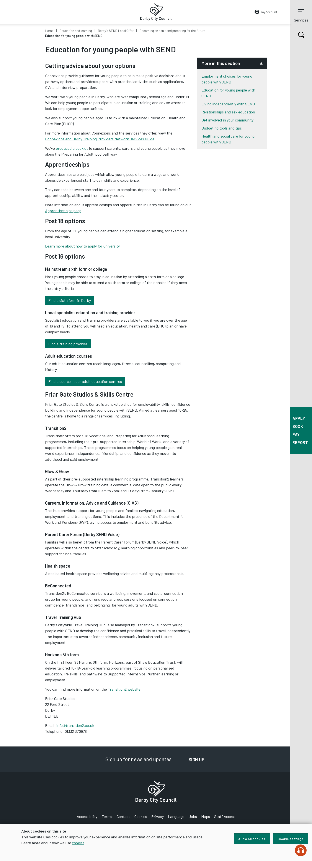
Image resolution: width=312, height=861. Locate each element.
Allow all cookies (251, 839)
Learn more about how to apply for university (82, 246)
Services (301, 15)
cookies (78, 842)
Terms (107, 816)
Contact (123, 816)
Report (300, 442)
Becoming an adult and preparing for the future (172, 31)
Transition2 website (124, 689)
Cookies (140, 816)
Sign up (200, 759)
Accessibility (87, 816)
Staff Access (224, 816)
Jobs (193, 816)
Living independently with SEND (228, 103)
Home (49, 31)
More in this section (220, 63)
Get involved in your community (227, 120)
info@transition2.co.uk (75, 725)
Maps (205, 816)
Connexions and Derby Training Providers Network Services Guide (99, 138)
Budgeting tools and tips (221, 128)
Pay (296, 434)
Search (297, 35)
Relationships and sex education (228, 112)
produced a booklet (72, 148)
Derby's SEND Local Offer (116, 31)
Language (176, 816)
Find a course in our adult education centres (85, 381)
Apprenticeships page (63, 210)
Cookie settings (291, 839)
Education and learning (75, 31)
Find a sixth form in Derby (69, 300)
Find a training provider (67, 343)
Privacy (157, 816)
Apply (298, 418)
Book (297, 426)
